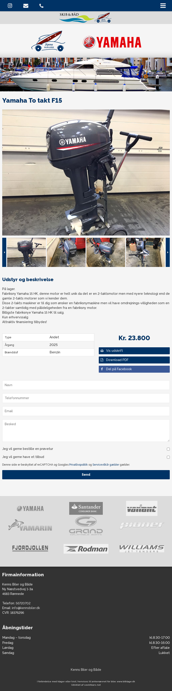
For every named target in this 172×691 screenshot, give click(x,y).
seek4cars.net (92, 685)
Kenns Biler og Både (86, 669)
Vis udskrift (111, 350)
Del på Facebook (116, 369)
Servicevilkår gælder (105, 464)
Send (86, 474)
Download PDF (114, 360)
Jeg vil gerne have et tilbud (23, 457)
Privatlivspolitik (78, 464)
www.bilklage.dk (126, 681)
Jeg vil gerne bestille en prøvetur (27, 449)
